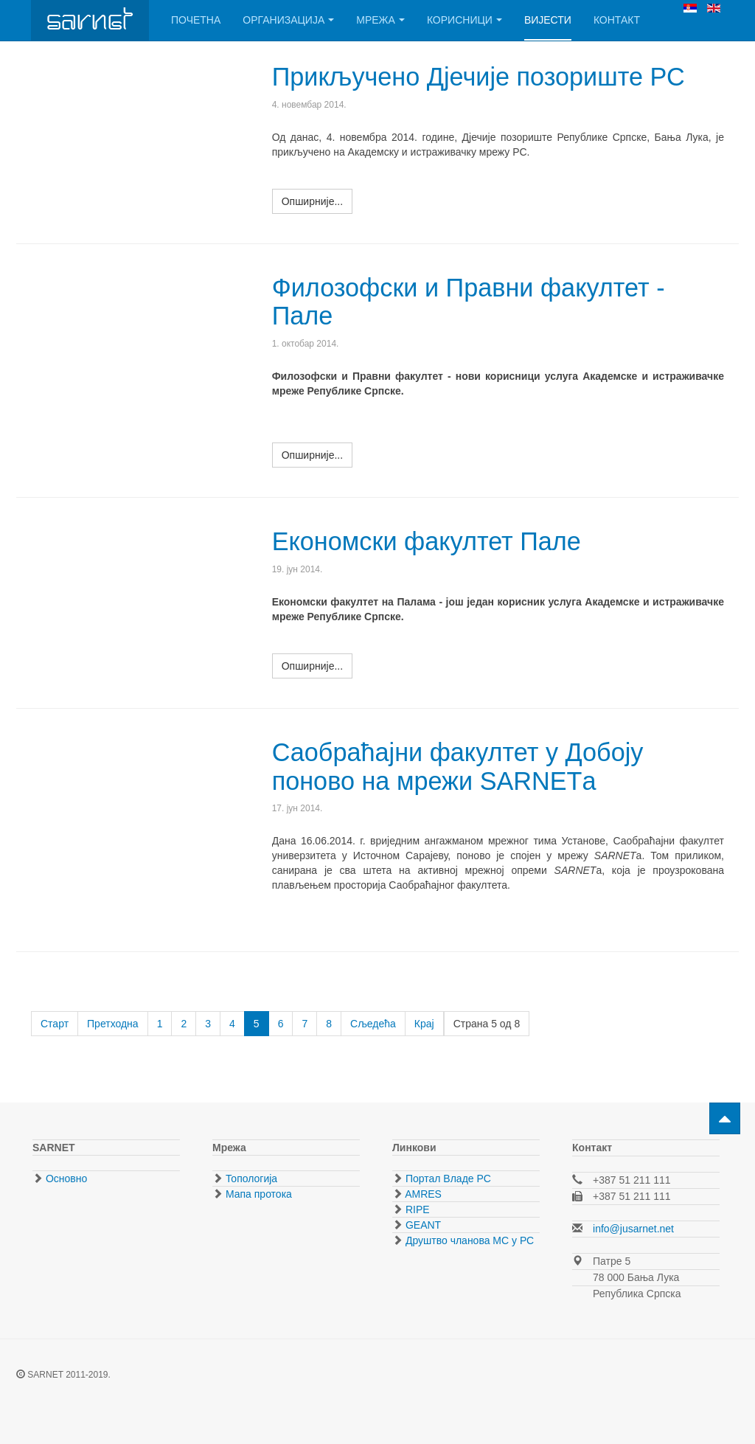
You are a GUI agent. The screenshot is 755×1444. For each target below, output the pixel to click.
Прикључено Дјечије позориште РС (483, 76)
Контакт (617, 20)
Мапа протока (257, 1194)
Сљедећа (373, 1024)
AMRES (422, 1194)
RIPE (416, 1209)
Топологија (250, 1178)
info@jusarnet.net (633, 1229)
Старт (55, 1024)
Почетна (195, 20)
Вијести (547, 20)
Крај (424, 1024)
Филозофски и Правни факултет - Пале (473, 301)
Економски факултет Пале (430, 541)
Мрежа (380, 20)
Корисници (464, 20)
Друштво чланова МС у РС (468, 1240)
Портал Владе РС (447, 1178)
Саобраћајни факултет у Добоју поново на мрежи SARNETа (462, 765)
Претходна (113, 1024)
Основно (65, 1178)
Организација (288, 20)
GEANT (422, 1225)
